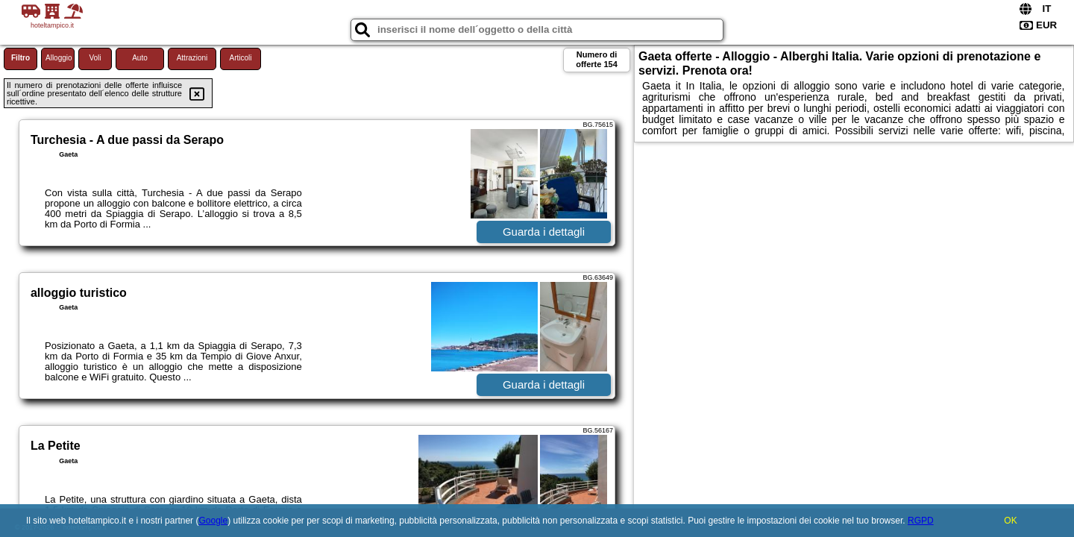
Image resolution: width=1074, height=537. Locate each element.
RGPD (921, 520)
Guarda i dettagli (544, 231)
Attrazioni (192, 58)
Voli (95, 58)
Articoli (240, 58)
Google (212, 520)
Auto (140, 58)
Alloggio (58, 58)
